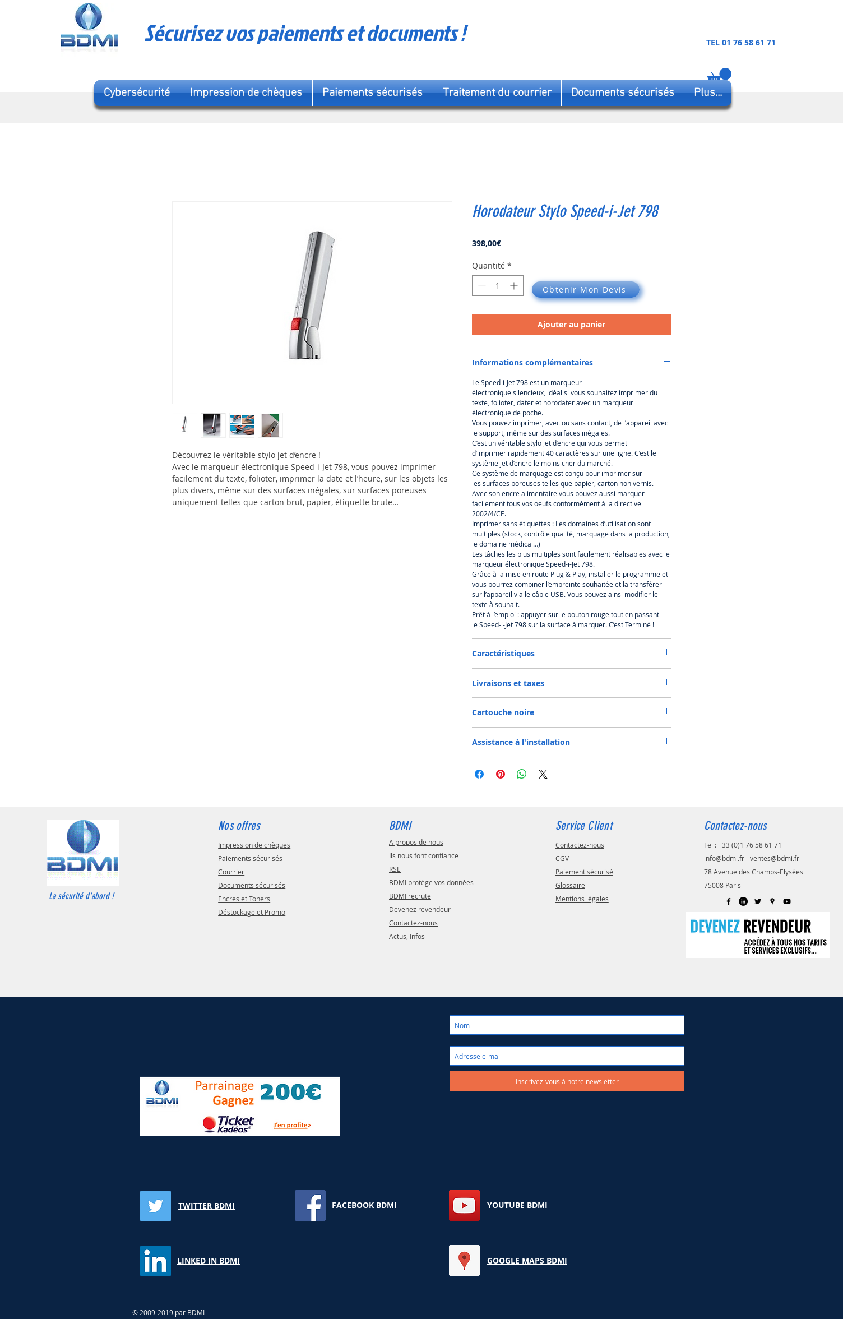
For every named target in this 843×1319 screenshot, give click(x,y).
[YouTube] (786, 901)
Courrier (231, 871)
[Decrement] (481, 285)
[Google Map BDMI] (772, 901)
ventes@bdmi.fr (774, 858)
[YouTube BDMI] (464, 1205)
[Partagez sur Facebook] (479, 774)
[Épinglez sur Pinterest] (500, 774)
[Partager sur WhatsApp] (522, 774)
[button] (719, 76)
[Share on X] (543, 774)
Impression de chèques (254, 844)
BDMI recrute (410, 895)
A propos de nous (416, 841)
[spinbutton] (498, 285)
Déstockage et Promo (251, 912)
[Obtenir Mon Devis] (586, 289)
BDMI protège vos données (431, 882)
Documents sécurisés (251, 885)
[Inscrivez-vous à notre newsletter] (567, 1081)
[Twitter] (757, 901)
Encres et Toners (244, 898)
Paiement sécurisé (584, 871)
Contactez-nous (413, 922)
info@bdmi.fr (724, 858)
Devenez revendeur (420, 909)
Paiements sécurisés (250, 858)
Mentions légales (582, 898)
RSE (395, 868)
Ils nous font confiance (423, 855)
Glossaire (570, 885)
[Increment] (515, 285)
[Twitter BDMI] (155, 1206)
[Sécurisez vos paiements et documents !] (345, 32)
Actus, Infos (407, 936)
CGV (562, 858)
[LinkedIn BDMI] (743, 901)
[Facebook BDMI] (728, 901)
